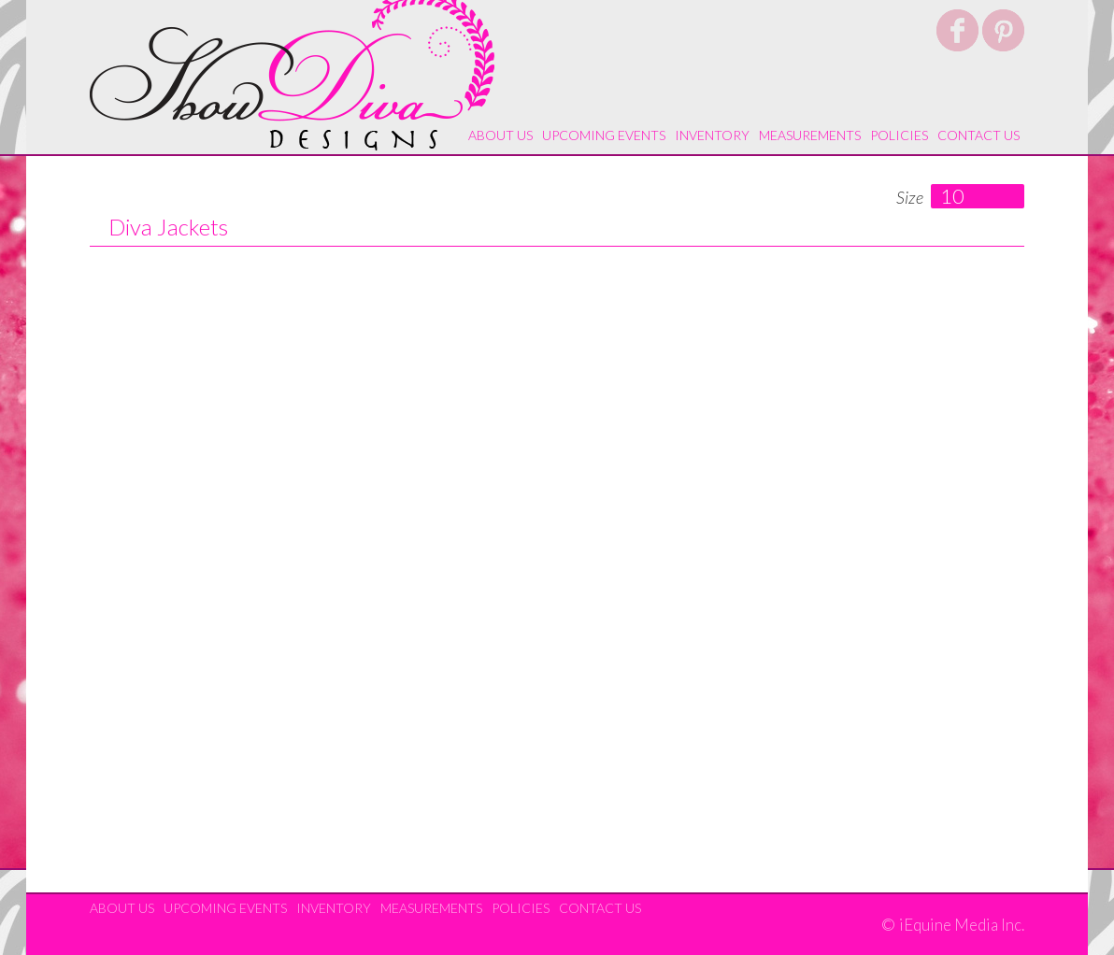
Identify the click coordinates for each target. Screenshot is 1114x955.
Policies (899, 135)
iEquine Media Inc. (961, 925)
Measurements (810, 135)
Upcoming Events (603, 135)
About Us (500, 135)
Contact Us (978, 135)
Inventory (712, 135)
